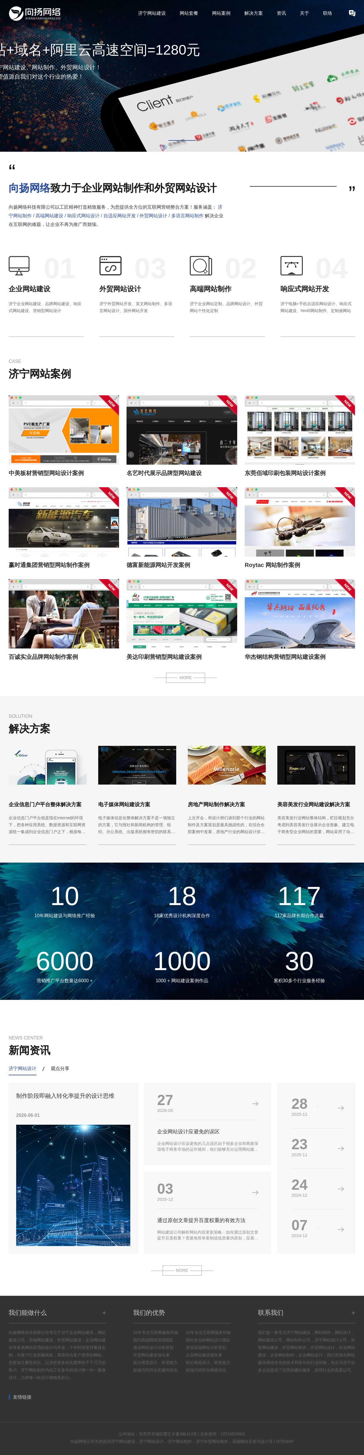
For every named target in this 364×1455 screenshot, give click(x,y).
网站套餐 (189, 13)
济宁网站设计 (22, 1068)
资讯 (281, 13)
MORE (186, 677)
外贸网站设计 (120, 289)
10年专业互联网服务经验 (155, 1332)
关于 (304, 13)
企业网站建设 (29, 289)
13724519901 (232, 1434)
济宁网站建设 (152, 13)
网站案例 (221, 13)
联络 (327, 13)
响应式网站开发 (305, 289)
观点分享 (60, 1068)
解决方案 (253, 13)
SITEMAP (285, 1441)
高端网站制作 (210, 289)
